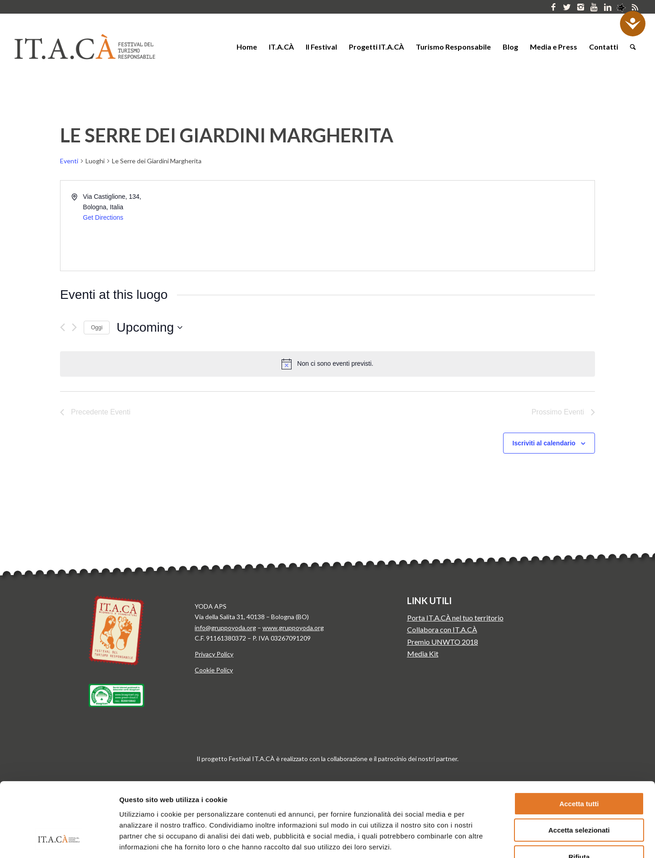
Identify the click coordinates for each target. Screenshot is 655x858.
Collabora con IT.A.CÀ (442, 629)
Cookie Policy (214, 670)
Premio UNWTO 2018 (442, 641)
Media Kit (422, 653)
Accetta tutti (579, 738)
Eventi (69, 161)
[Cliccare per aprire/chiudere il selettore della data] (149, 327)
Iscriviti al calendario (544, 443)
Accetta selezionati (579, 764)
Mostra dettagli (476, 840)
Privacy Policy (214, 654)
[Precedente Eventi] (62, 327)
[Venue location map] (460, 226)
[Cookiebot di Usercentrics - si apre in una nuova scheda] (59, 840)
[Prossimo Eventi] (74, 327)
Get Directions (103, 217)
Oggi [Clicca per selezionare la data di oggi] (96, 327)
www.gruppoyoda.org (293, 627)
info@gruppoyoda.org (225, 627)
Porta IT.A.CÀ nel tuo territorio (455, 617)
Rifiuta (579, 791)
